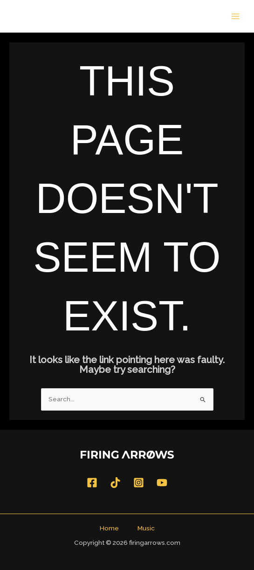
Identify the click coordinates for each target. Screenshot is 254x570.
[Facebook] (92, 482)
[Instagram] (138, 482)
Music (146, 528)
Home (109, 528)
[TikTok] (115, 482)
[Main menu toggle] (235, 16)
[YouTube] (162, 482)
